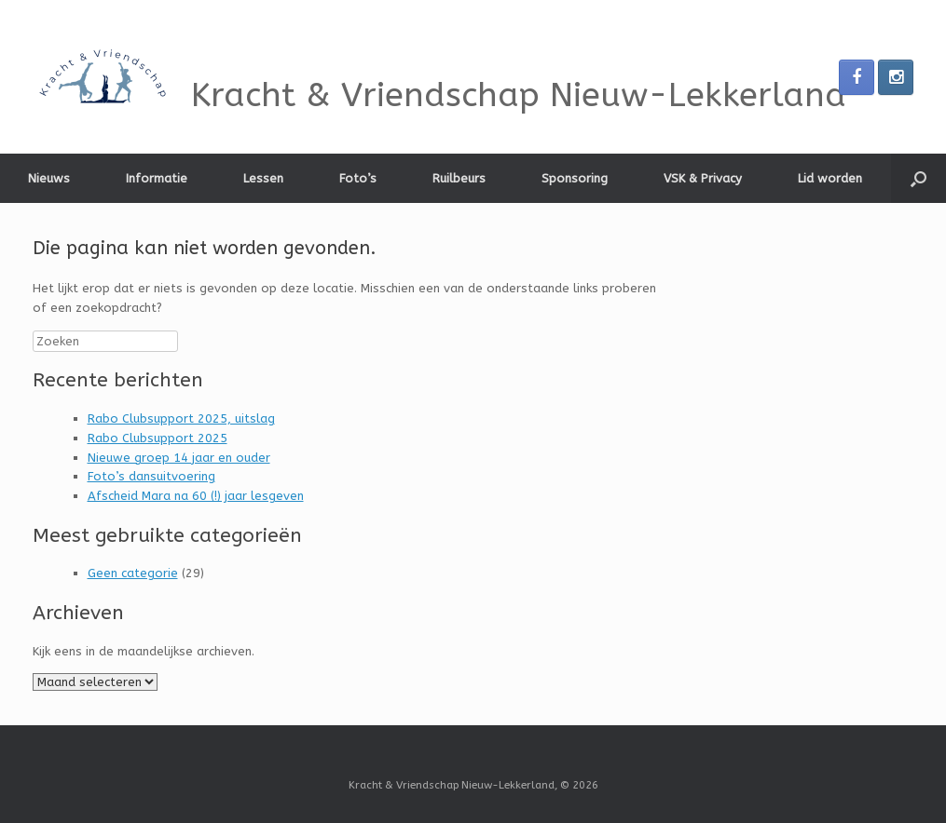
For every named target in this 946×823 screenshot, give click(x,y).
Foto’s (358, 178)
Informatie (156, 178)
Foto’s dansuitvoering (151, 476)
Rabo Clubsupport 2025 (157, 438)
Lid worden (830, 178)
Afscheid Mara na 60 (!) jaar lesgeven (196, 496)
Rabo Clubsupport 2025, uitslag (181, 418)
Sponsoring (575, 178)
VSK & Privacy (703, 178)
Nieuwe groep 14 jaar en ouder (179, 458)
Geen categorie (133, 573)
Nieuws (49, 178)
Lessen (263, 178)
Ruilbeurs (459, 178)
